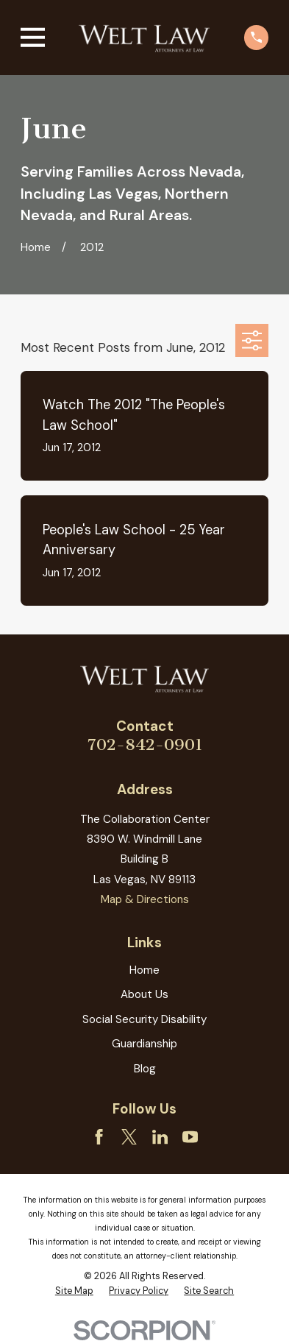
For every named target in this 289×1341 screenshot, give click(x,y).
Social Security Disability (144, 1019)
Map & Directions (145, 899)
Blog (145, 1068)
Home (144, 970)
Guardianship (144, 1043)
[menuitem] (74, 1291)
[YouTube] (190, 1136)
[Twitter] (129, 1136)
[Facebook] (99, 1136)
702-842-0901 (145, 744)
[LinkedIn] (160, 1136)
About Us (144, 994)
